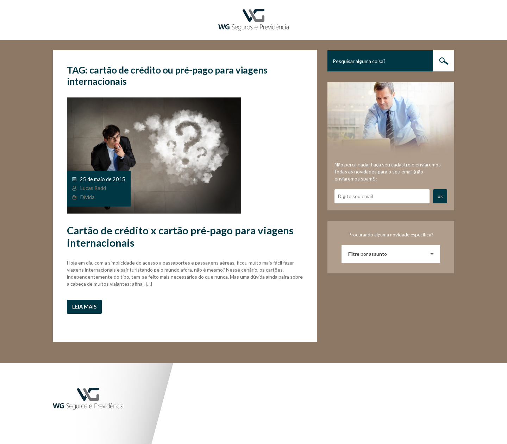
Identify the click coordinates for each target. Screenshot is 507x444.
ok (440, 196)
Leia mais (84, 307)
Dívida (87, 197)
